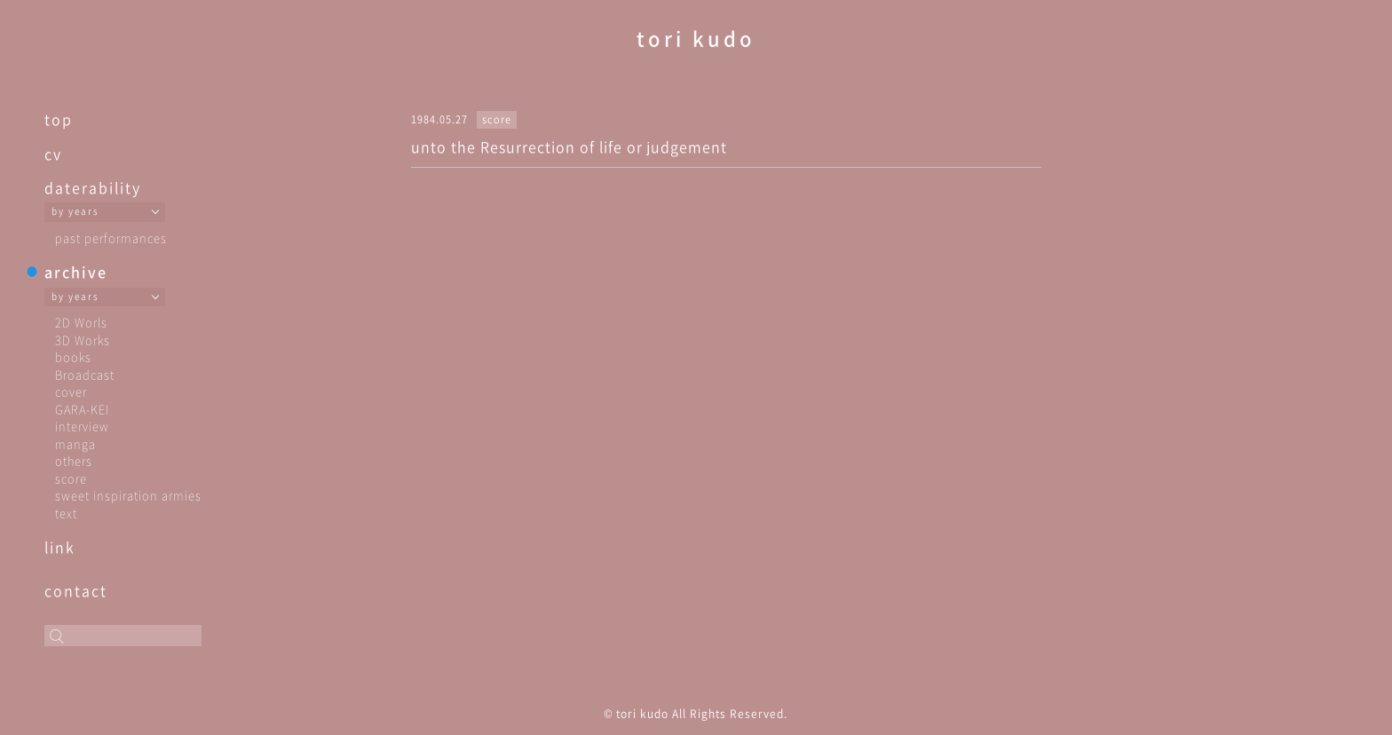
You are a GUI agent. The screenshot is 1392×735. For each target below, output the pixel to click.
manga (75, 443)
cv (53, 153)
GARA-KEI (82, 408)
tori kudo (696, 37)
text (66, 512)
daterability (92, 187)
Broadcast (85, 374)
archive (75, 271)
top (58, 119)
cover (71, 391)
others (73, 460)
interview (82, 425)
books (73, 356)
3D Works (82, 339)
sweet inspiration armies (128, 494)
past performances (111, 237)
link (59, 546)
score (71, 478)
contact (75, 590)
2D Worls (81, 321)
